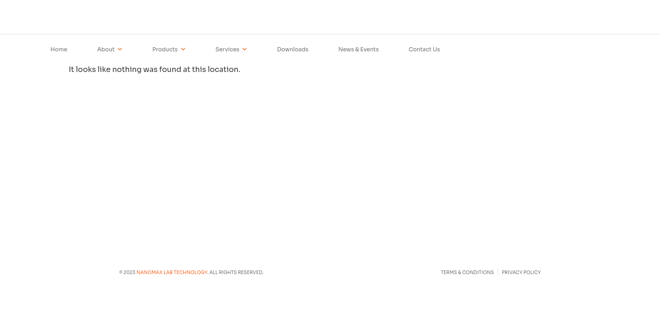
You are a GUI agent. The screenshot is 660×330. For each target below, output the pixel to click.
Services (231, 49)
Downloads (292, 49)
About (109, 49)
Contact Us (424, 49)
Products (168, 49)
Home (58, 49)
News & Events (358, 49)
